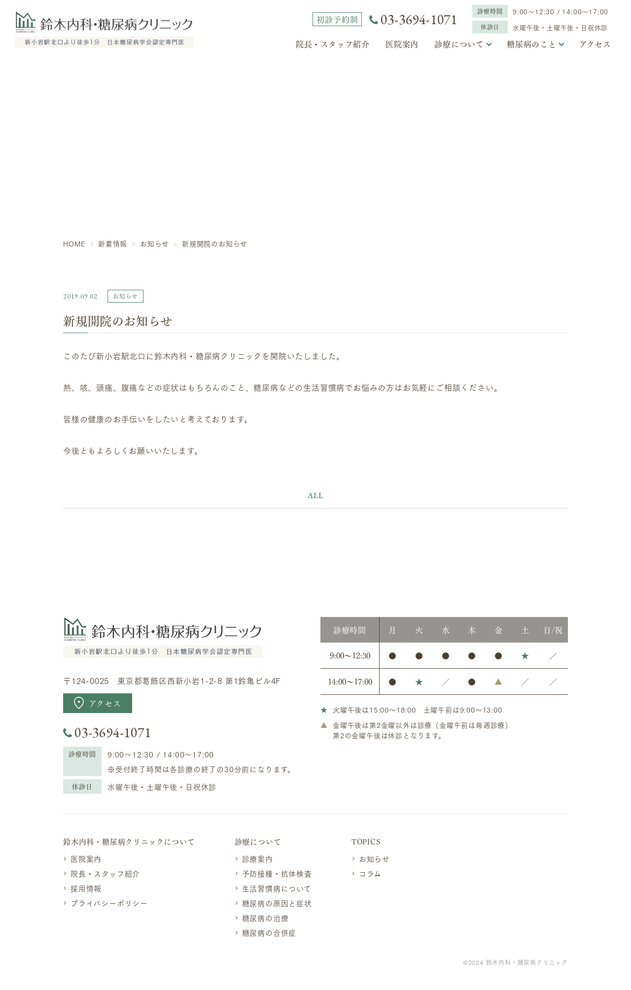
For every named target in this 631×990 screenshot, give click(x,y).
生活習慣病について (277, 888)
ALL (315, 495)
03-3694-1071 (419, 19)
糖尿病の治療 (265, 917)
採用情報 (86, 888)
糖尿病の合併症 (269, 932)
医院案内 (402, 43)
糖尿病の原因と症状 (277, 903)
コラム (370, 873)
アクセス (595, 43)
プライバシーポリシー (109, 903)
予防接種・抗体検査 (277, 873)
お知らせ (374, 858)
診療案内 (257, 858)
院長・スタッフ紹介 (333, 43)
